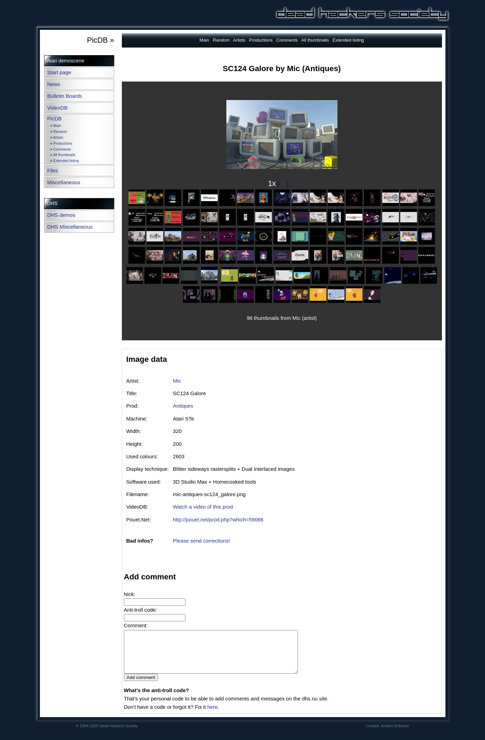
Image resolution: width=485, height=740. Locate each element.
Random (60, 132)
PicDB (54, 118)
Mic (177, 381)
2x (283, 184)
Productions (63, 143)
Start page (59, 72)
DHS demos (61, 215)
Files (52, 170)
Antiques (183, 406)
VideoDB (57, 108)
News (53, 84)
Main (57, 126)
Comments (62, 149)
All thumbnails (64, 155)
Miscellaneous (63, 182)
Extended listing (66, 161)
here (212, 715)
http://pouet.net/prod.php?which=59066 (218, 519)
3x (292, 184)
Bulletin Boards (64, 96)
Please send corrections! (201, 541)
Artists (58, 137)
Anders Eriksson (395, 734)
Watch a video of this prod (203, 507)
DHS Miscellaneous (70, 227)
